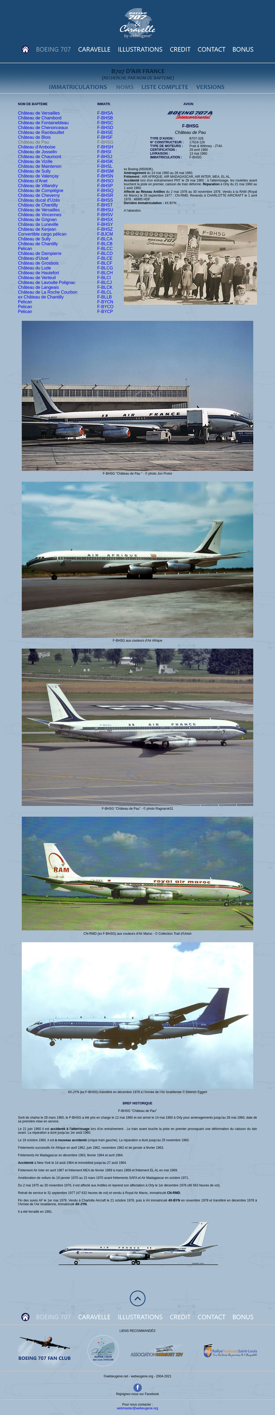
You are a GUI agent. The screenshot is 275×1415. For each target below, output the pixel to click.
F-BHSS (105, 200)
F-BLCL (104, 292)
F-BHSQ (105, 190)
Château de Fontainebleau (43, 122)
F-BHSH (105, 147)
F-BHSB (105, 118)
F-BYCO (105, 306)
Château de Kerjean (37, 229)
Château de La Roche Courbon (48, 292)
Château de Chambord (39, 118)
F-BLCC (105, 248)
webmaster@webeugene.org (137, 1408)
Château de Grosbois (38, 263)
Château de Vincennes (39, 214)
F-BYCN (105, 302)
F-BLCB (105, 243)
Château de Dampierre (39, 253)
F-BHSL (105, 166)
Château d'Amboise (36, 147)
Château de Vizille (35, 161)
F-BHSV (105, 214)
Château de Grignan (37, 219)
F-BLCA (105, 239)
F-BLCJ (104, 282)
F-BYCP (105, 311)
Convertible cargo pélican (42, 234)
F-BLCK (105, 287)
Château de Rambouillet (41, 132)
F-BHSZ (105, 229)
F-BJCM (105, 234)
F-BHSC (105, 122)
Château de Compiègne (40, 190)
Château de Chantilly (38, 205)
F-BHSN (105, 176)
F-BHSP (105, 185)
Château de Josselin (37, 152)
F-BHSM (105, 171)
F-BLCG (105, 268)
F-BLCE (105, 258)
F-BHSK (105, 161)
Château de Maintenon (39, 166)
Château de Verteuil (37, 277)
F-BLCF (104, 263)
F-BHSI (104, 152)
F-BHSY (105, 224)
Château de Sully (34, 171)
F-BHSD (105, 127)
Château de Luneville (38, 224)
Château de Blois (34, 137)
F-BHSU (105, 210)
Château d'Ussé (33, 258)
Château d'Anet (33, 181)
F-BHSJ (104, 156)
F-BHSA (105, 113)
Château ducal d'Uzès (39, 200)
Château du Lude (34, 268)
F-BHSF (105, 137)
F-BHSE (105, 132)
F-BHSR (105, 195)
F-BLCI (104, 277)
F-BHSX (105, 219)
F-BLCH (105, 273)
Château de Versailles (39, 113)
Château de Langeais (38, 287)
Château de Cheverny (39, 195)
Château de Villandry (38, 185)
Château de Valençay (38, 176)
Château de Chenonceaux (43, 127)
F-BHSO (105, 181)
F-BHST (105, 205)
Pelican (25, 248)
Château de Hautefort (38, 273)
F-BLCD (105, 253)
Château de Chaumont (39, 156)
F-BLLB (104, 297)
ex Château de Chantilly (41, 297)
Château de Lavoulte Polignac (46, 282)
